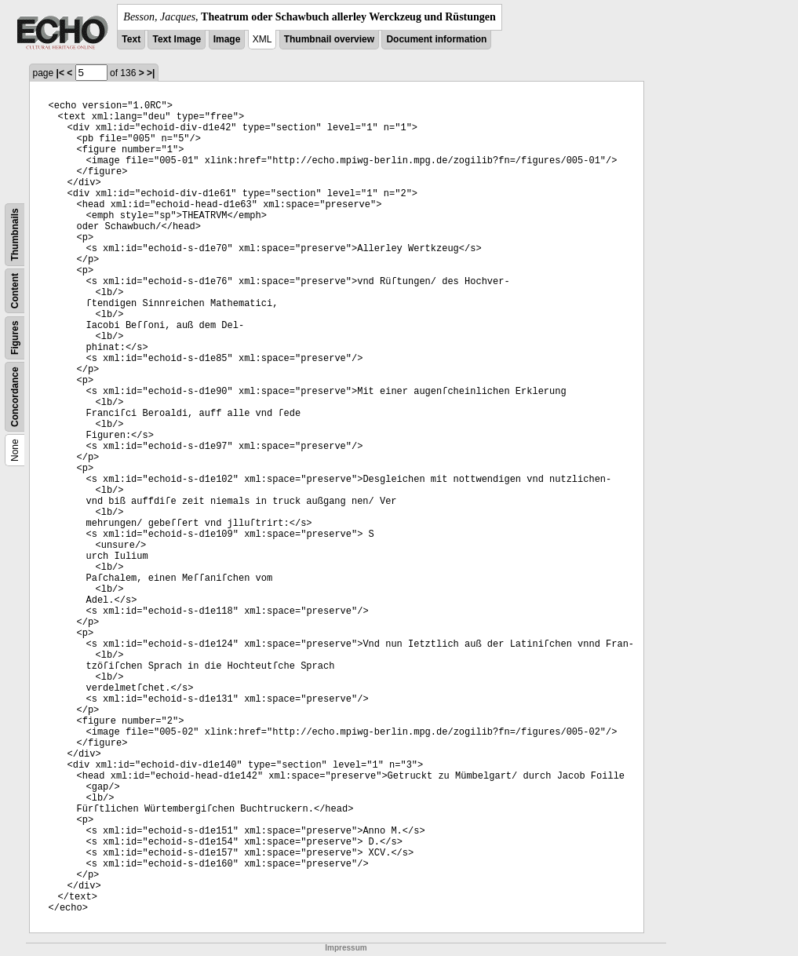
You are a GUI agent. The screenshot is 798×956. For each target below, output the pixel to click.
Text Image (176, 39)
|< (60, 73)
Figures (14, 338)
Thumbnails (14, 234)
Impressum (345, 947)
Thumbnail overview (329, 39)
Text (131, 39)
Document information (436, 39)
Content (14, 290)
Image (227, 39)
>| (151, 73)
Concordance (14, 397)
